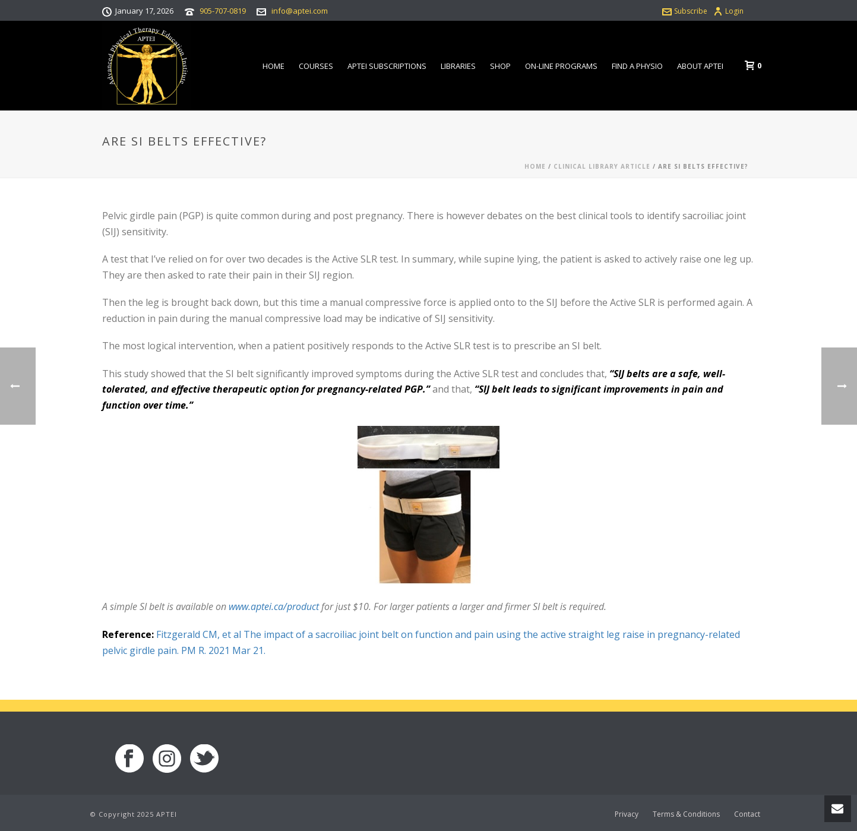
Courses (316, 66)
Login (728, 11)
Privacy (626, 814)
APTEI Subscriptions (386, 66)
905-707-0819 (223, 10)
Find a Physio (637, 66)
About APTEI (700, 66)
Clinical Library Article (602, 166)
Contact (747, 814)
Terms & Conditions (686, 814)
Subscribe (684, 11)
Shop (500, 66)
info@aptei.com (299, 10)
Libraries (458, 66)
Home (273, 66)
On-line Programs (561, 66)
